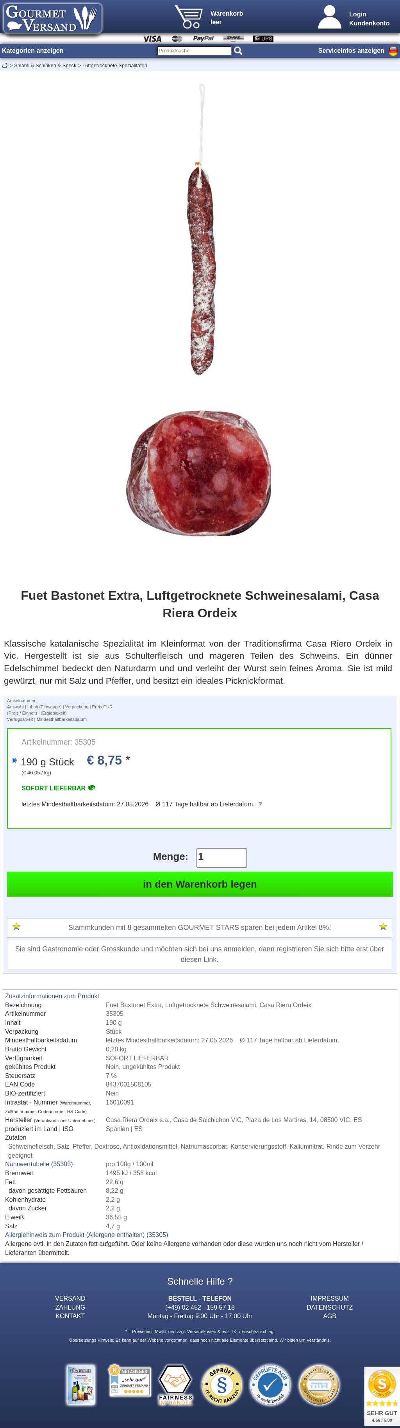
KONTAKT (70, 1315)
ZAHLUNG (70, 1307)
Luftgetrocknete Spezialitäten (114, 65)
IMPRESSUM (329, 1298)
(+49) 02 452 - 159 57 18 (200, 1307)
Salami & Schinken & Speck (45, 65)
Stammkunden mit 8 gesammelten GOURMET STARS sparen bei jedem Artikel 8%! (199, 927)
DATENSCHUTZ (330, 1307)
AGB (329, 1315)
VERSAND (70, 1298)
